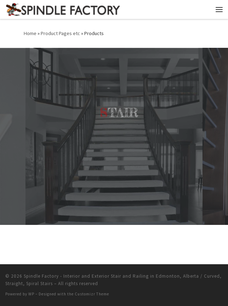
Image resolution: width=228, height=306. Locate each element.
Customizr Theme (92, 293)
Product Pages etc (60, 33)
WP (31, 293)
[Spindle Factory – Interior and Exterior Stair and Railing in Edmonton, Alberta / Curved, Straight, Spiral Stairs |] (62, 8)
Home (30, 33)
